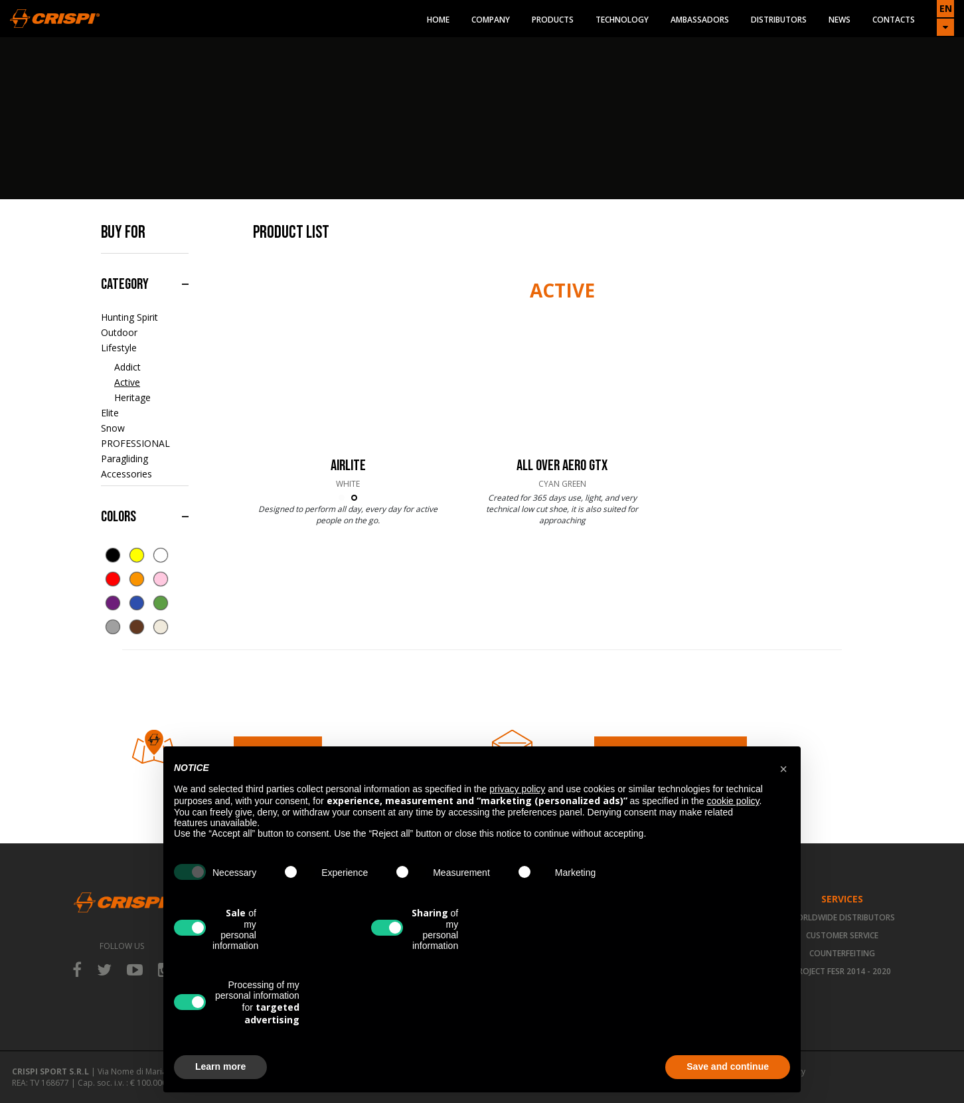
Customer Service (842, 935)
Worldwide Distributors (842, 917)
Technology (622, 19)
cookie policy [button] (732, 801)
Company (490, 19)
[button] (783, 767)
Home (438, 19)
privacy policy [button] (517, 789)
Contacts (893, 19)
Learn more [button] (220, 1066)
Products (553, 19)
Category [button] (125, 284)
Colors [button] (118, 516)
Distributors (779, 19)
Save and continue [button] (727, 1066)
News (839, 19)
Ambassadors (700, 19)
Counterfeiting (842, 953)
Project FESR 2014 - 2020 (842, 971)
